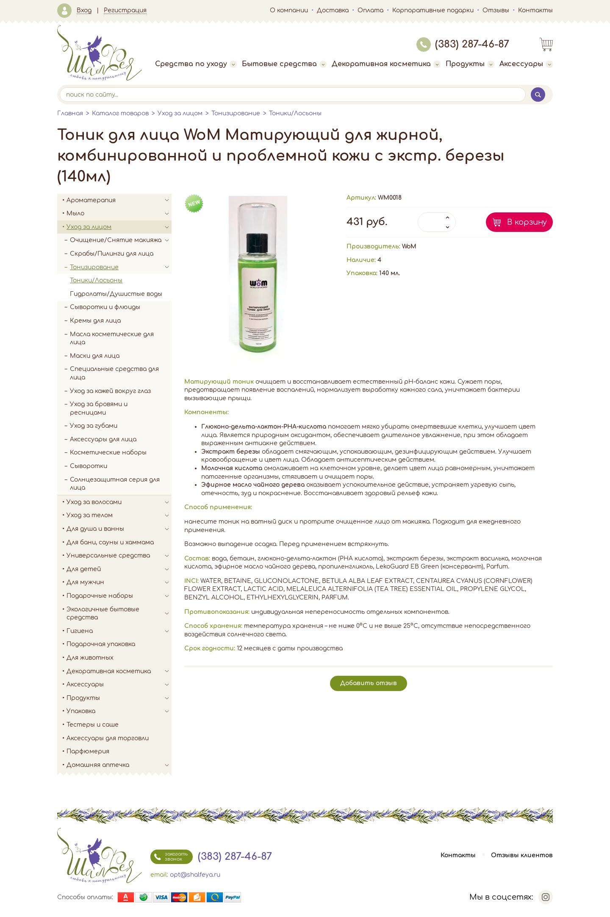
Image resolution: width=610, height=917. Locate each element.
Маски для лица (94, 356)
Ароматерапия (119, 200)
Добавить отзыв (368, 683)
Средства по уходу (196, 64)
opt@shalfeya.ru (195, 875)
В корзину (527, 222)
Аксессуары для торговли (108, 738)
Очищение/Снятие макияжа (121, 240)
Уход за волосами (119, 502)
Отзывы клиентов (522, 855)
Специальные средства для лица (114, 373)
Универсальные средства (119, 556)
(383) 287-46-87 (462, 44)
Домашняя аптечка (119, 765)
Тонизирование (235, 113)
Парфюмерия (88, 751)
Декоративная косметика (386, 64)
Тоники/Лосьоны (295, 113)
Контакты (535, 10)
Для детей (119, 569)
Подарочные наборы (119, 596)
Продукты (470, 64)
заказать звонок (169, 857)
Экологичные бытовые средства (119, 613)
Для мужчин (119, 582)
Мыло (119, 213)
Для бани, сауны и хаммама (110, 542)
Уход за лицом (180, 113)
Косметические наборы (108, 452)
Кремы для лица (95, 321)
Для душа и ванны (119, 529)
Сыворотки (88, 466)
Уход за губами (93, 426)
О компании (289, 10)
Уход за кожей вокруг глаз (110, 391)
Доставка (333, 10)
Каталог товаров (120, 113)
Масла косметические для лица (112, 338)
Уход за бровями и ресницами (99, 408)
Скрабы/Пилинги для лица (111, 254)
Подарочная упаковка (101, 644)
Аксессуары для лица (103, 439)
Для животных (90, 658)
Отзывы (495, 10)
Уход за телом (119, 515)
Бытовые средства (284, 64)
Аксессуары (526, 64)
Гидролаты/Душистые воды (116, 294)
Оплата (370, 10)
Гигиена (119, 631)
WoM (409, 246)
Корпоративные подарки (433, 10)
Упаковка (119, 711)
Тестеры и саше (93, 725)
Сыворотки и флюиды (105, 307)
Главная (70, 113)
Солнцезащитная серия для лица (115, 484)
